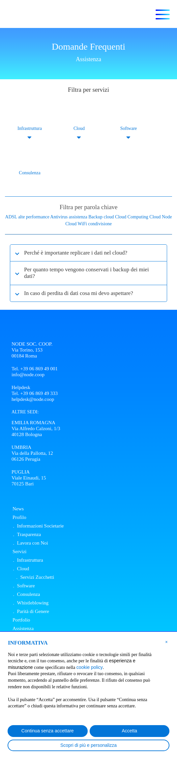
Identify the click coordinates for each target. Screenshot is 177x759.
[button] (166, 641)
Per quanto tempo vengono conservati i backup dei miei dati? (86, 272)
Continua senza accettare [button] (47, 730)
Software (128, 128)
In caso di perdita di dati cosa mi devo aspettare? (78, 293)
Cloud (79, 128)
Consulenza (29, 172)
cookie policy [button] (89, 667)
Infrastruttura (29, 128)
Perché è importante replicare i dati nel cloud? (75, 253)
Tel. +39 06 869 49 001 (35, 368)
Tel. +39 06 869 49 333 (35, 393)
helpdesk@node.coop (33, 399)
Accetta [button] (129, 730)
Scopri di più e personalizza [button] (88, 745)
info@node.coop (28, 374)
